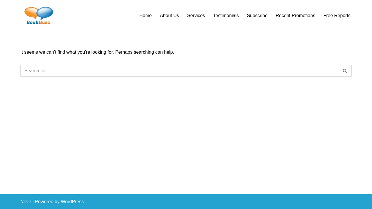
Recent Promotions (295, 15)
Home (146, 15)
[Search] (179, 71)
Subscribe (257, 15)
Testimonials (226, 15)
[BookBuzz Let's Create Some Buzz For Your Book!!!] (37, 15)
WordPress (72, 201)
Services (196, 15)
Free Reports (336, 15)
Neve (25, 201)
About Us (169, 15)
